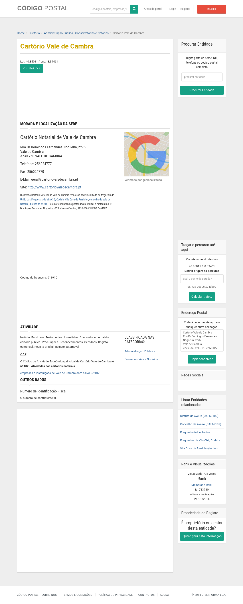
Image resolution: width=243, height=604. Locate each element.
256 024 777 (31, 68)
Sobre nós (49, 594)
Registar (185, 8)
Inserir (211, 8)
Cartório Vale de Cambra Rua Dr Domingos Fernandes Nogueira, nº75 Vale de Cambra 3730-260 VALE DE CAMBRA (202, 340)
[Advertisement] (134, 91)
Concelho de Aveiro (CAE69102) (200, 424)
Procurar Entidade (202, 90)
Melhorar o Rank (201, 484)
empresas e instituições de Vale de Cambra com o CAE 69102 (59, 373)
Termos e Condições (77, 594)
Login (172, 8)
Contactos (146, 594)
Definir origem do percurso (201, 270)
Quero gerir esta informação (202, 536)
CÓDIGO (42, 8)
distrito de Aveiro (38, 203)
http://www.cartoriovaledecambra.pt (55, 187)
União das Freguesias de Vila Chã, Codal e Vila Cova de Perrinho (54, 199)
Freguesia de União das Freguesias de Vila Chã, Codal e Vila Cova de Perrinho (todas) (200, 440)
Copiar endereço (201, 359)
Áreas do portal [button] (154, 8)
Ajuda (164, 594)
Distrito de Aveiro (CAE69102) (199, 415)
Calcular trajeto (201, 296)
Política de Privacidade (115, 594)
